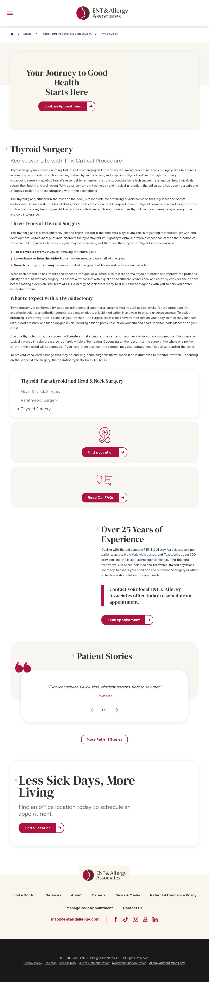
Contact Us (132, 908)
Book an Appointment (63, 106)
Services (27, 33)
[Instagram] (135, 919)
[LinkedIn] (155, 919)
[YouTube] (145, 919)
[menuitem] (24, 895)
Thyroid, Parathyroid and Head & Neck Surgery (66, 33)
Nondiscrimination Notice (129, 963)
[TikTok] (125, 919)
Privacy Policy (33, 963)
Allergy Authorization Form (167, 963)
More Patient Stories (104, 739)
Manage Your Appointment (89, 908)
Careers (99, 895)
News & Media (127, 895)
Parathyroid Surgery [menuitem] (39, 400)
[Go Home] (13, 34)
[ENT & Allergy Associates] (102, 13)
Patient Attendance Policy (173, 895)
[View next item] (116, 710)
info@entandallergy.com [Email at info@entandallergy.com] (75, 919)
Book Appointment (123, 620)
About (76, 895)
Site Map (51, 963)
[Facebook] (116, 919)
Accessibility (67, 963)
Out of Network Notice (94, 963)
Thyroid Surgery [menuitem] (36, 408)
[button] (10, 13)
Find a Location (38, 828)
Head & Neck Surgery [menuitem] (41, 391)
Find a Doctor (24, 895)
